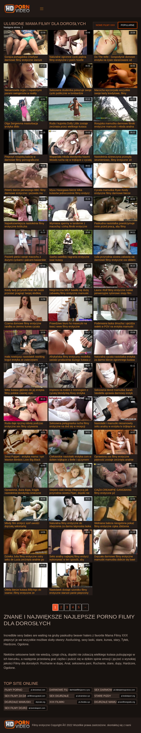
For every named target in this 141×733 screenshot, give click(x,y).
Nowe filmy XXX (105, 25)
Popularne (127, 25)
